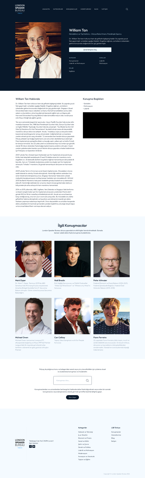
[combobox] (68, 380)
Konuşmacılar (74, 61)
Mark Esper (20, 280)
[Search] (87, 380)
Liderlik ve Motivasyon (77, 63)
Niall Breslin (59, 280)
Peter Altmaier (100, 280)
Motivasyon (103, 63)
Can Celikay (59, 337)
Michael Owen (21, 337)
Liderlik (102, 61)
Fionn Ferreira (99, 337)
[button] (58, 9)
